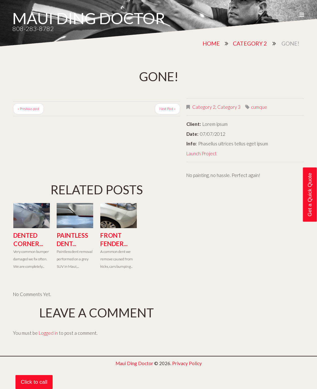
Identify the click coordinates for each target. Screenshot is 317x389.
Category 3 (229, 107)
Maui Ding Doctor (88, 18)
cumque (259, 107)
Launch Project (201, 153)
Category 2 (250, 43)
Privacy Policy (187, 363)
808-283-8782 (33, 28)
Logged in (48, 333)
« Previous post (28, 109)
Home (211, 43)
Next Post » (167, 109)
